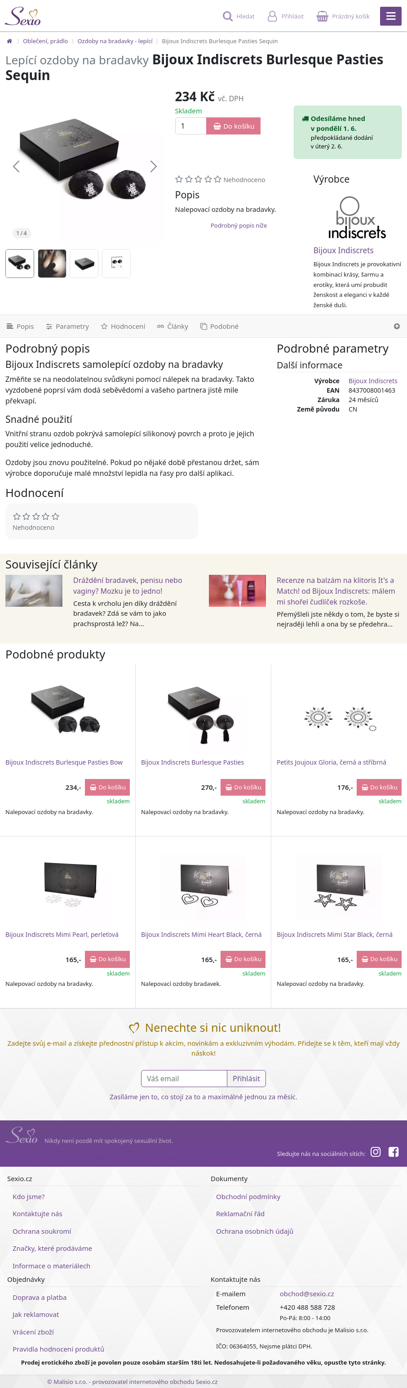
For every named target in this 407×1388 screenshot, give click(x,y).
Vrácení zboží (33, 1331)
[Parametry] (66, 326)
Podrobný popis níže (239, 225)
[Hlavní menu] (391, 16)
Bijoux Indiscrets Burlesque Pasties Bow (64, 762)
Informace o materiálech (51, 1265)
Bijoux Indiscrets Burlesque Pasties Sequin (220, 41)
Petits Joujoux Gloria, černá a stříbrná (331, 762)
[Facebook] (393, 1153)
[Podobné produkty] (219, 326)
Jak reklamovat (36, 1314)
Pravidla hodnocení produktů (58, 1348)
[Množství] (191, 125)
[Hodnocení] (122, 326)
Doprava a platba (39, 1297)
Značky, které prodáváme (52, 1248)
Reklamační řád (240, 1213)
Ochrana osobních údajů (254, 1231)
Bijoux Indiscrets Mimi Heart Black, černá (201, 934)
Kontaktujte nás (37, 1213)
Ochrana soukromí (42, 1231)
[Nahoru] (397, 326)
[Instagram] (375, 1153)
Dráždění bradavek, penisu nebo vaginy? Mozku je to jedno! (127, 585)
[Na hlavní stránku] (9, 41)
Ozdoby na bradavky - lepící (114, 41)
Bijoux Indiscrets (344, 250)
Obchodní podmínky (248, 1196)
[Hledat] (237, 20)
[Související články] (172, 326)
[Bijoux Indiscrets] (357, 217)
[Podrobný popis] (19, 326)
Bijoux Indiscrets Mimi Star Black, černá (335, 934)
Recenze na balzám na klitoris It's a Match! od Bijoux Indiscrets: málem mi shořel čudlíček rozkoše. (336, 591)
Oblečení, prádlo (45, 41)
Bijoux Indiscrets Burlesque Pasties (192, 762)
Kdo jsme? (29, 1196)
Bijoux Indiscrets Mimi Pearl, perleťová (62, 934)
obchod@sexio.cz (307, 1293)
